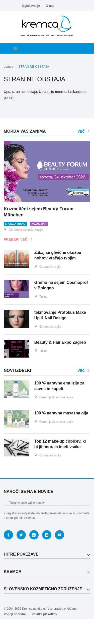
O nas (50, 6)
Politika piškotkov (44, 614)
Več (83, 131)
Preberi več (18, 239)
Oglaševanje (31, 6)
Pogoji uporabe (15, 614)
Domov (8, 66)
